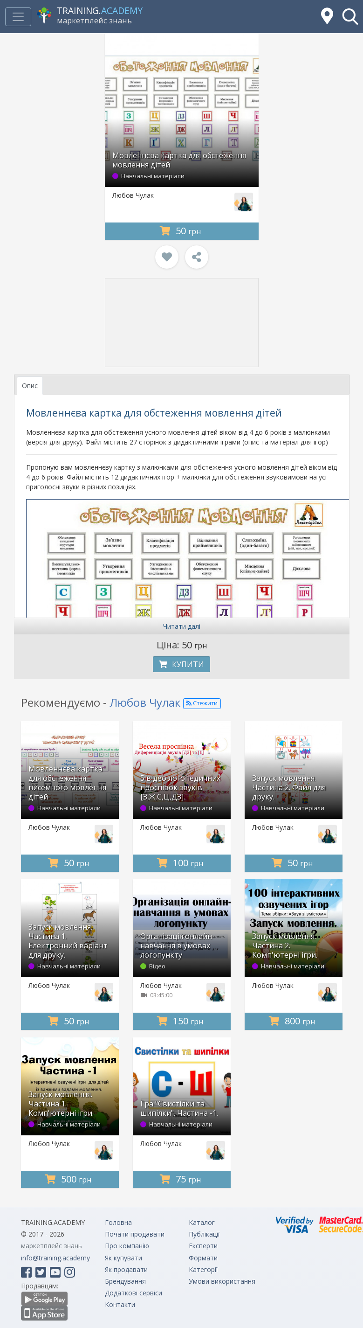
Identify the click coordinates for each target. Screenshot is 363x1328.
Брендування (125, 1281)
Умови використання (222, 1281)
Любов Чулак (133, 195)
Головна (118, 1222)
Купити (181, 664)
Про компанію (127, 1245)
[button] (350, 16)
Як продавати (126, 1269)
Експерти (203, 1245)
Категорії (203, 1269)
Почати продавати (134, 1234)
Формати (203, 1257)
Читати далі (181, 626)
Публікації (204, 1234)
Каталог (202, 1222)
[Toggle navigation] (18, 16)
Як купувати (123, 1257)
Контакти (120, 1304)
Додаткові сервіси (133, 1292)
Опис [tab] (30, 385)
